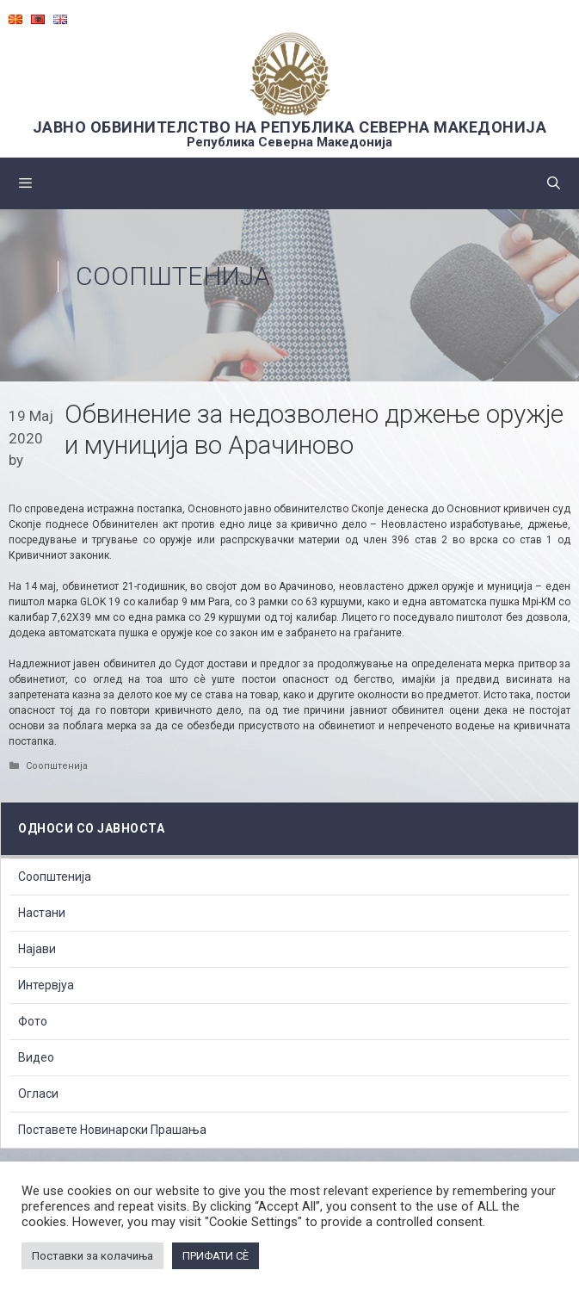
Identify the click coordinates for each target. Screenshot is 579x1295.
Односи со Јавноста (91, 828)
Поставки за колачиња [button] (92, 1255)
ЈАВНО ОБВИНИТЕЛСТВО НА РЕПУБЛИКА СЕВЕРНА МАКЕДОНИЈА (290, 127)
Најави (37, 949)
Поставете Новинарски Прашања (112, 1130)
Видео (36, 1057)
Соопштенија (173, 276)
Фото (32, 1021)
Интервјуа (46, 985)
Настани (41, 913)
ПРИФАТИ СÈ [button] (215, 1255)
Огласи (38, 1093)
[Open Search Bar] (553, 183)
